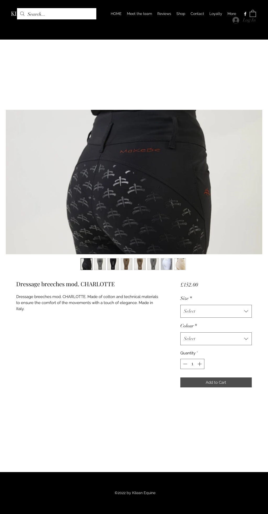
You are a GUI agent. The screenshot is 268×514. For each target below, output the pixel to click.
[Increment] (200, 364)
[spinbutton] (192, 364)
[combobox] (216, 311)
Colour (188, 326)
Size (186, 298)
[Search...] (56, 14)
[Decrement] (184, 364)
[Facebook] (245, 14)
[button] (253, 13)
